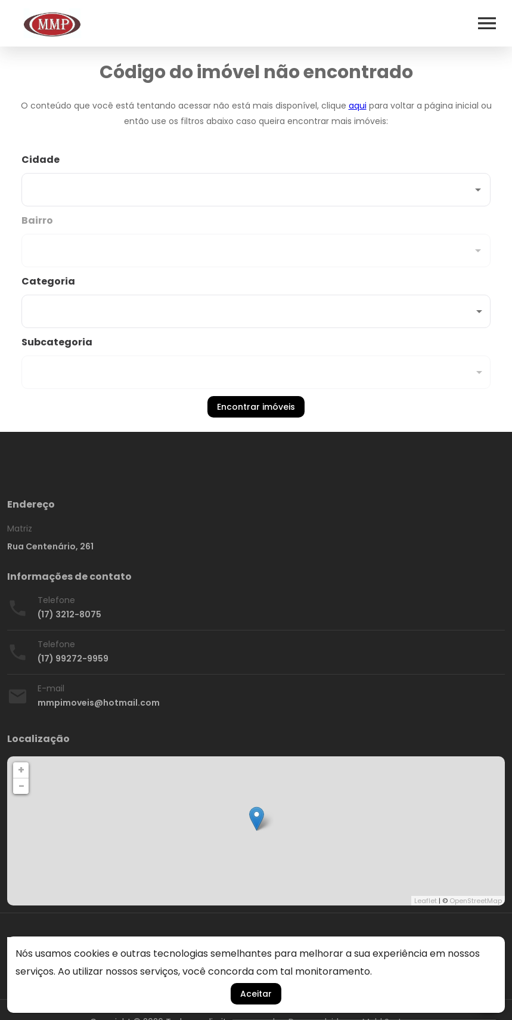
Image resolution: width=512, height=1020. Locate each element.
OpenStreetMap (475, 900)
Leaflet (425, 900)
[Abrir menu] (487, 23)
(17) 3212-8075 (69, 614)
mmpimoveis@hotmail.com (99, 703)
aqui (358, 106)
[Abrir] (478, 189)
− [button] (21, 785)
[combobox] (256, 179)
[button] (256, 311)
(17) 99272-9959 (73, 658)
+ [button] (21, 769)
